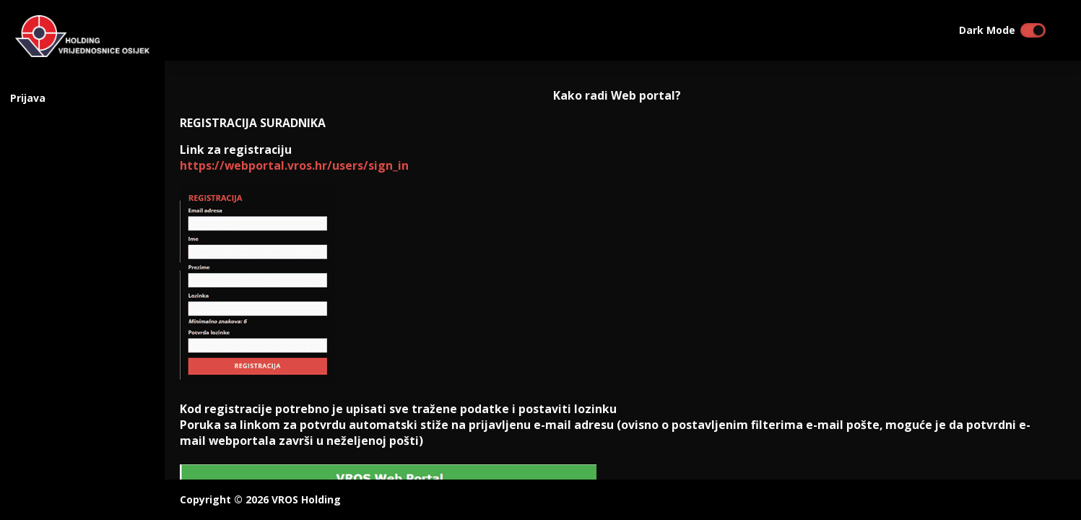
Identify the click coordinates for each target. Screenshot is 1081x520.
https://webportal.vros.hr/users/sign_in (294, 165)
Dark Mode (987, 30)
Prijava (27, 98)
